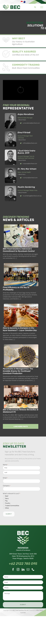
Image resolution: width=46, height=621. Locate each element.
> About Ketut (22, 160)
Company (6, 486)
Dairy (7, 498)
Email (5, 478)
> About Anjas (22, 120)
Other (7, 508)
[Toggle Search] (35, 7)
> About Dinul (22, 140)
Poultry (7, 503)
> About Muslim (22, 192)
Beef (6, 496)
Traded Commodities (12, 505)
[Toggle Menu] (41, 7)
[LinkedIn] (23, 569)
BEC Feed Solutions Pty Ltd (20, 610)
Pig (6, 501)
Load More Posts (21, 426)
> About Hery (21, 174)
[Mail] (28, 569)
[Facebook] (13, 569)
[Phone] (33, 569)
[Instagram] (18, 569)
